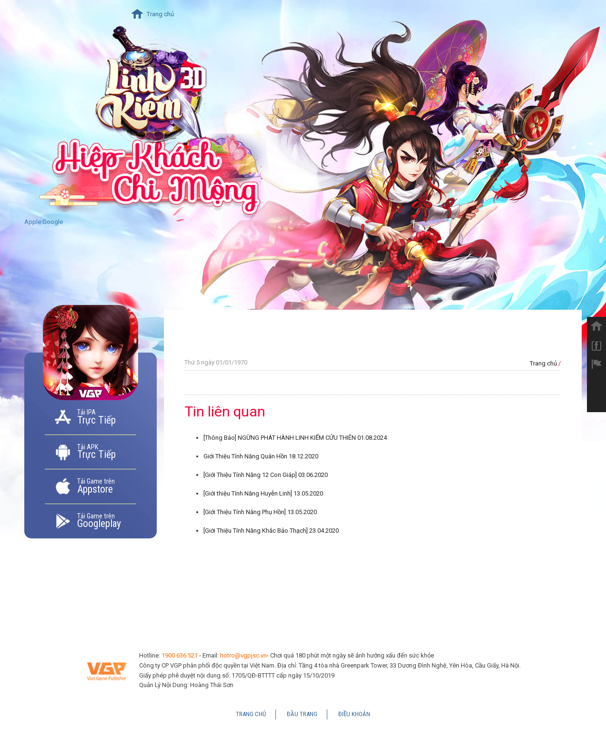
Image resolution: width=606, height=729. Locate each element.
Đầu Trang (302, 714)
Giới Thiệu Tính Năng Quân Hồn (260, 456)
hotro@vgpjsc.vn (243, 655)
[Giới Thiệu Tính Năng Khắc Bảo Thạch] (271, 530)
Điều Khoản (354, 714)
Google (52, 221)
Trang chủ (160, 14)
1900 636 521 (180, 655)
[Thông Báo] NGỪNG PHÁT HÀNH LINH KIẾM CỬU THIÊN (295, 437)
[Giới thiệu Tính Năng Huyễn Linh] (263, 493)
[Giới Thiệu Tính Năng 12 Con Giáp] (265, 474)
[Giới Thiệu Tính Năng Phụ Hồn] (260, 512)
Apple (32, 221)
